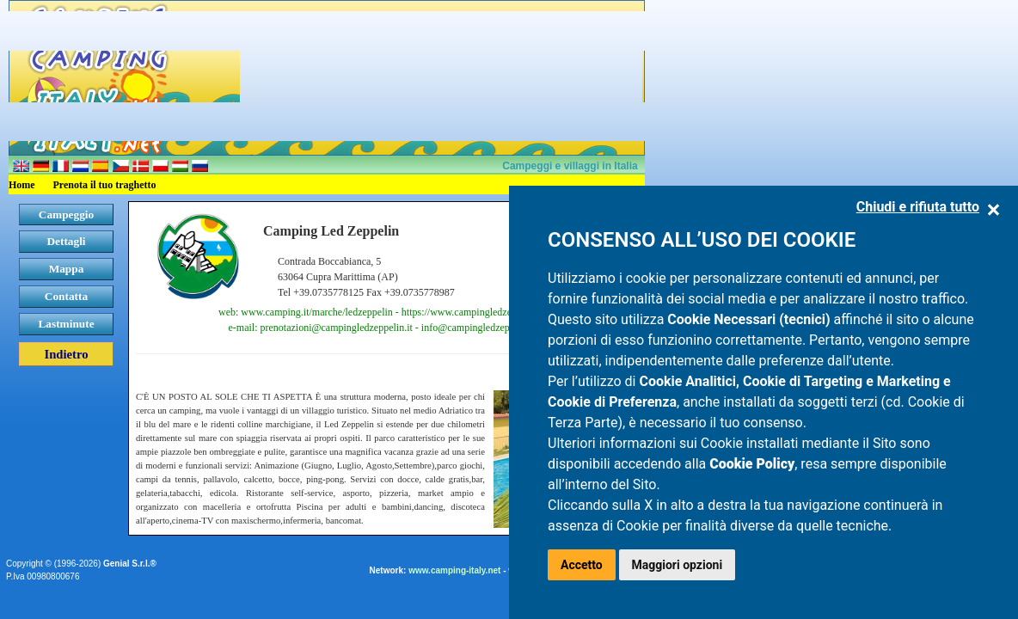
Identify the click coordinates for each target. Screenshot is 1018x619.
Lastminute (66, 323)
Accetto (582, 565)
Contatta (66, 296)
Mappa (66, 268)
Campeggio (66, 214)
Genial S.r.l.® (129, 563)
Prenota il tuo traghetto (104, 185)
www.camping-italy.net (454, 570)
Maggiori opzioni (677, 565)
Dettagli (65, 241)
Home (22, 185)
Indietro (66, 354)
